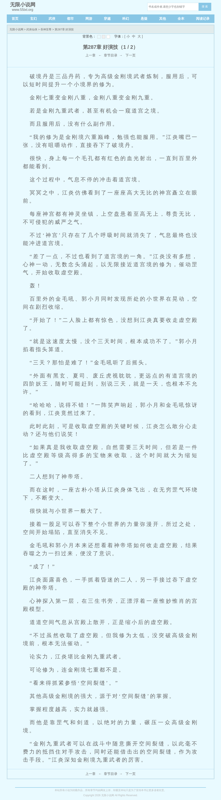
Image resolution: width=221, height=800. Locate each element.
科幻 (125, 18)
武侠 (52, 18)
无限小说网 (16, 29)
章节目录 (110, 55)
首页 (15, 18)
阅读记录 (203, 18)
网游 (88, 18)
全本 (181, 18)
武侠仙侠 (31, 29)
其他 (162, 18)
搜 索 (205, 6)
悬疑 (144, 18)
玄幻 (33, 18)
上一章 (90, 55)
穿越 (107, 18)
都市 (70, 18)
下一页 (130, 55)
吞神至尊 (45, 29)
